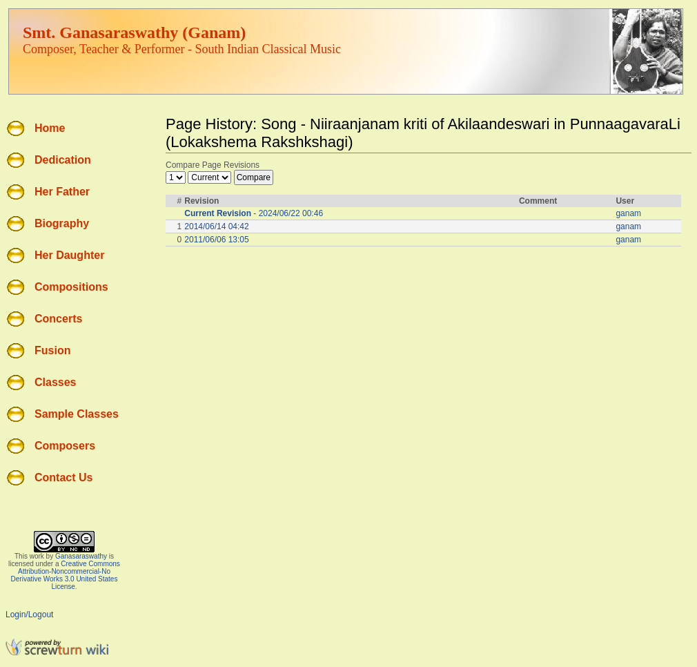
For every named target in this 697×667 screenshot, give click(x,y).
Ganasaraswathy (81, 556)
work (37, 556)
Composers (65, 446)
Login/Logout (29, 614)
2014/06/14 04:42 (216, 226)
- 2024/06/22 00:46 (253, 213)
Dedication (63, 160)
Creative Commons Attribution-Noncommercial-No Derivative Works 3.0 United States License (65, 575)
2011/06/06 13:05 (216, 239)
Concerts (58, 319)
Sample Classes (77, 414)
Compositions (71, 287)
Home (50, 128)
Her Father (62, 191)
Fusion (52, 350)
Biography (62, 223)
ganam (628, 213)
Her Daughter (69, 255)
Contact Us (63, 477)
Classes (56, 382)
